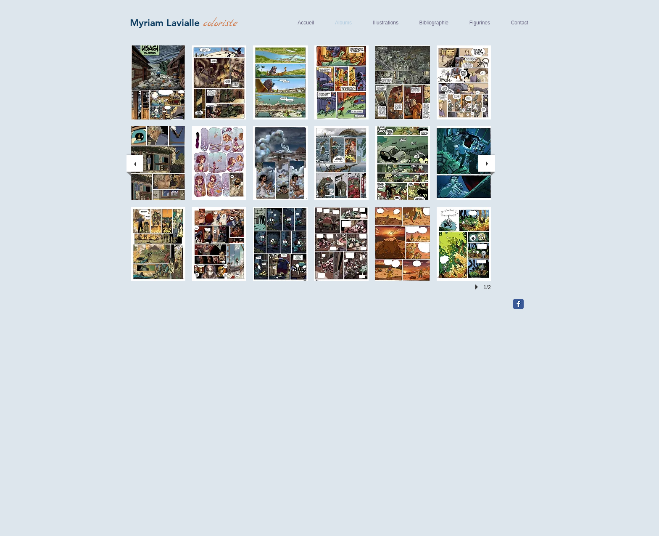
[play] (477, 286)
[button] (158, 82)
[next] (486, 163)
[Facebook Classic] (518, 304)
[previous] (135, 163)
